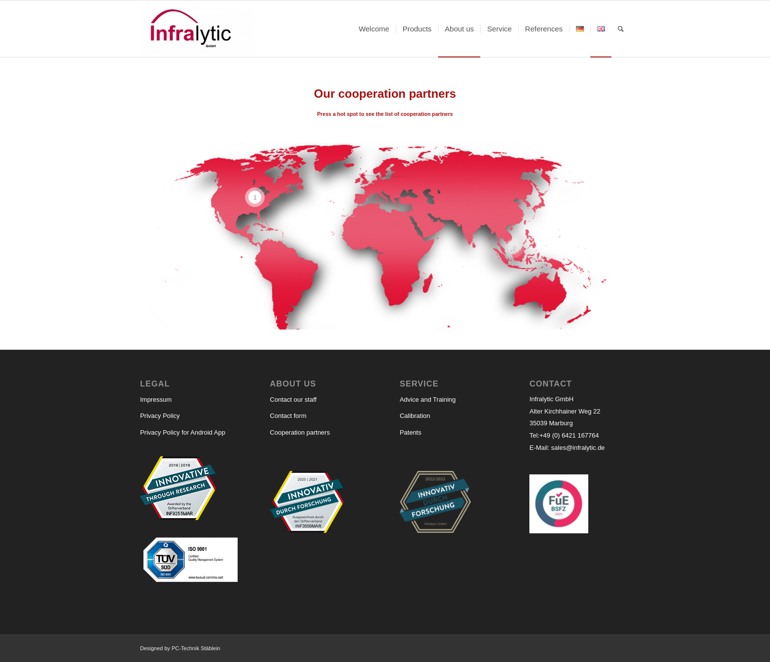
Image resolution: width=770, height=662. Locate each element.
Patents (410, 432)
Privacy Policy (160, 415)
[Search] (620, 28)
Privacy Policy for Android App (182, 432)
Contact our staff (293, 399)
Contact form (288, 415)
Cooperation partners (300, 432)
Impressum (155, 399)
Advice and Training (428, 399)
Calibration (415, 415)
